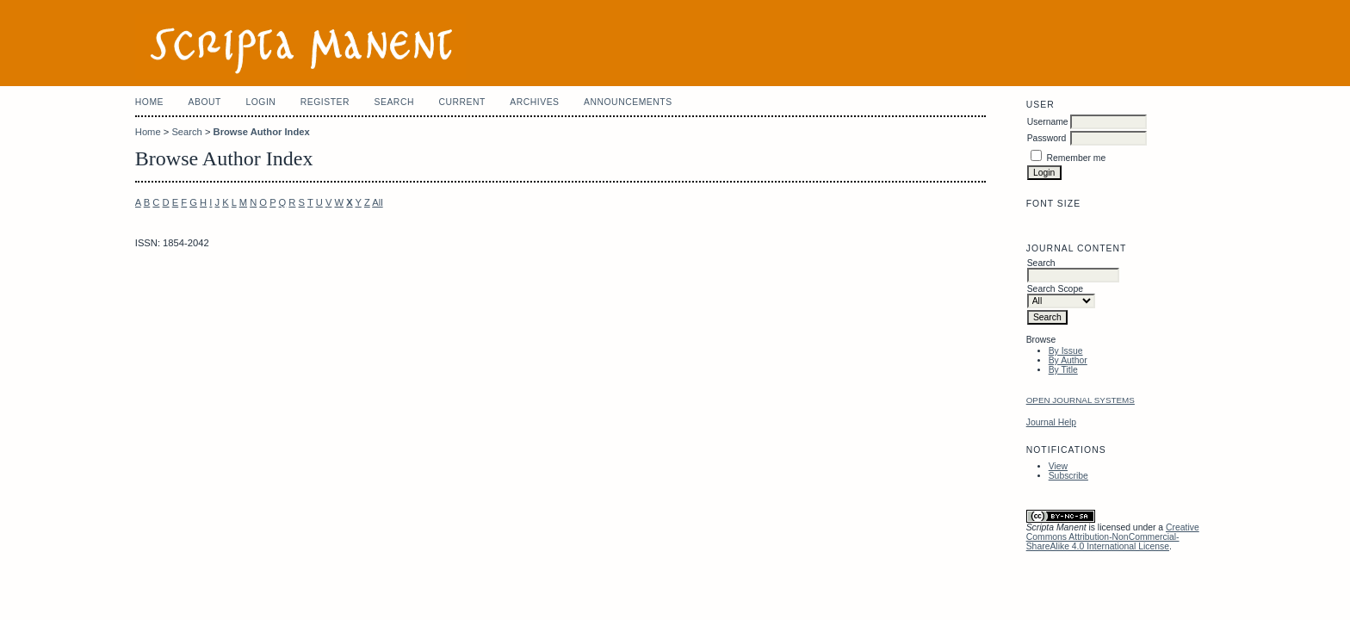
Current (461, 102)
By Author (1068, 360)
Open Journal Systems (1080, 400)
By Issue (1066, 351)
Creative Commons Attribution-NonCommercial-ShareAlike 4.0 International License (1112, 537)
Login (260, 102)
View (1058, 466)
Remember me (1076, 158)
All (377, 202)
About (205, 102)
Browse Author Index (262, 132)
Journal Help (1051, 422)
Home (149, 102)
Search (394, 102)
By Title (1063, 370)
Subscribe (1068, 475)
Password (1047, 138)
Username (1047, 122)
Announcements (628, 102)
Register (325, 102)
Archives (534, 102)
